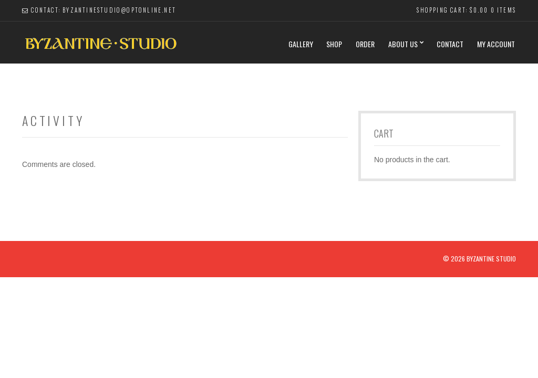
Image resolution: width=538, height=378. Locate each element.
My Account (496, 43)
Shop (334, 43)
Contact (450, 43)
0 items (503, 10)
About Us (403, 43)
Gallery (300, 43)
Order (365, 43)
